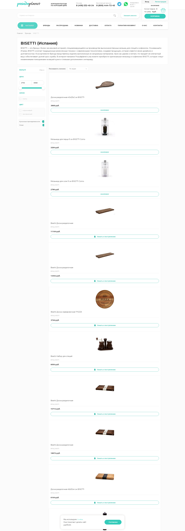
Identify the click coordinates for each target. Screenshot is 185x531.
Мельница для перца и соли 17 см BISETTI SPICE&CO (60, 347)
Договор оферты (58, 490)
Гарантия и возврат (127, 26)
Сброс (41, 70)
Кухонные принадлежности (29, 122)
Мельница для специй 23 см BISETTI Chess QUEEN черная (60, 297)
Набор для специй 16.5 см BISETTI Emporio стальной (108, 347)
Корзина (155, 16)
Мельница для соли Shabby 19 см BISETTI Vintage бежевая (107, 398)
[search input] (67, 15)
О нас (144, 26)
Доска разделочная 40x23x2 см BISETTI (59, 98)
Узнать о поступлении (131, 114)
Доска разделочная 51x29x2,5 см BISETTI (154, 397)
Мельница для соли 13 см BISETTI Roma (83, 245)
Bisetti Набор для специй (81, 146)
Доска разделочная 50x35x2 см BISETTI (130, 397)
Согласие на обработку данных (28, 497)
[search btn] (114, 15)
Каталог (27, 26)
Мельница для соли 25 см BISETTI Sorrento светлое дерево (83, 398)
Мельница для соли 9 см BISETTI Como (107, 98)
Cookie (80, 522)
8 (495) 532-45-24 (85, 5)
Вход (147, 2)
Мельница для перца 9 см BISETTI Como (84, 98)
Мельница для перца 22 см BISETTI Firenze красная (60, 246)
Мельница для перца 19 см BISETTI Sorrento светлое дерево (132, 448)
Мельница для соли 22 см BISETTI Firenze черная (131, 196)
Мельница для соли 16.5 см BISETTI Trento (84, 195)
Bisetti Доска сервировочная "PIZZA (60, 146)
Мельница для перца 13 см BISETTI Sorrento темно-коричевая (132, 347)
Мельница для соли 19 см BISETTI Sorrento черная (107, 196)
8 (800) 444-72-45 (105, 5)
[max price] (38, 83)
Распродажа (62, 26)
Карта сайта (56, 497)
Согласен (115, 523)
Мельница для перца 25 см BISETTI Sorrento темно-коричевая (61, 196)
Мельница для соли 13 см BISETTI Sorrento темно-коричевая (83, 347)
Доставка (93, 26)
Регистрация (160, 2)
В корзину (61, 116)
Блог (94, 494)
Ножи (21, 125)
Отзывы (76, 494)
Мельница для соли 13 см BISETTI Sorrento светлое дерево (155, 347)
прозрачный (27, 114)
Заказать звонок (130, 15)
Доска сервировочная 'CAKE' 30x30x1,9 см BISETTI (83, 297)
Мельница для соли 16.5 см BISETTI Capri (156, 447)
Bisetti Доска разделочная (127, 98)
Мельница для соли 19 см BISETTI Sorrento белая (107, 246)
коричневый (27, 111)
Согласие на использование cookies (30, 494)
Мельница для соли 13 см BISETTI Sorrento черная (60, 398)
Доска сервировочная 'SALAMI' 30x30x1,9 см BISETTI (60, 448)
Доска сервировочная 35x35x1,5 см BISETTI (83, 447)
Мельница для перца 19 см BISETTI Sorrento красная (132, 297)
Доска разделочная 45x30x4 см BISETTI (154, 146)
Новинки (79, 26)
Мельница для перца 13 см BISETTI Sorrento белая (156, 196)
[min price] (25, 83)
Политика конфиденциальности (28, 501)
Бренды (46, 26)
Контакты (157, 26)
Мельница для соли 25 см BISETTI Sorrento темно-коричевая (131, 246)
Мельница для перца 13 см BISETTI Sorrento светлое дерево (108, 297)
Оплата (108, 26)
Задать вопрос (78, 497)
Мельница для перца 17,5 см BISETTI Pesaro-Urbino (108, 448)
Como (25, 99)
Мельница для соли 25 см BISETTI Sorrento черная (155, 246)
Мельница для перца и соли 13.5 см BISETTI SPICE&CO (155, 297)
